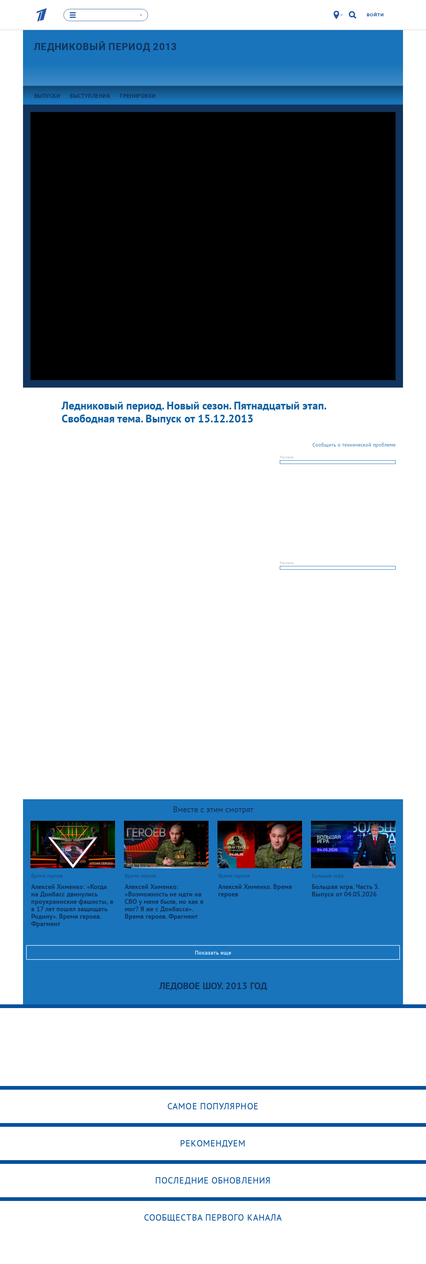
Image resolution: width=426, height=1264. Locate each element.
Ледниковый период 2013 (105, 46)
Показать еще (213, 952)
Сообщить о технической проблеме (354, 444)
